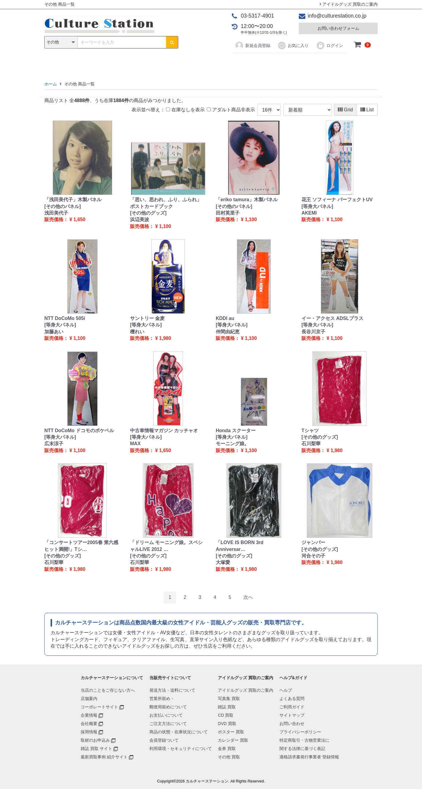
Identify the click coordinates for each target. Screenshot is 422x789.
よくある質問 (291, 698)
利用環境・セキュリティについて (180, 748)
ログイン (329, 45)
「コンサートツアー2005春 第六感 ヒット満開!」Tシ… (81, 545)
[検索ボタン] (172, 42)
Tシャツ (310, 430)
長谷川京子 (313, 331)
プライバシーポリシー (300, 731)
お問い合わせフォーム (338, 28)
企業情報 (89, 715)
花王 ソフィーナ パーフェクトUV (337, 199)
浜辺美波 (139, 219)
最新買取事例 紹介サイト (104, 756)
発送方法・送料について (172, 690)
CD (168, 62)
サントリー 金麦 (147, 318)
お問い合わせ (291, 723)
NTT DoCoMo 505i (64, 318)
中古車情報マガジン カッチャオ (164, 430)
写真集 (126, 62)
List (367, 109)
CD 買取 (225, 715)
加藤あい (53, 331)
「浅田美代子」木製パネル (72, 199)
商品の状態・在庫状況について (178, 731)
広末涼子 (53, 443)
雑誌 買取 (227, 706)
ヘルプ (285, 690)
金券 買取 (227, 748)
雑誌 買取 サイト (96, 748)
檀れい (137, 331)
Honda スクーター (236, 430)
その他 (295, 62)
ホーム (50, 84)
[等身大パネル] (317, 206)
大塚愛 (223, 562)
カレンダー (245, 62)
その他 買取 (229, 756)
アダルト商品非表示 (231, 109)
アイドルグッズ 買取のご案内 (349, 4)
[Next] (248, 597)
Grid (345, 109)
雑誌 (149, 62)
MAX (135, 443)
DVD (187, 62)
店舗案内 (89, 698)
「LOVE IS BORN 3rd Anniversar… (239, 545)
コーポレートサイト (99, 706)
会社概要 (89, 723)
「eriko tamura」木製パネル (247, 199)
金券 (273, 62)
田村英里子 (228, 212)
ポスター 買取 (231, 731)
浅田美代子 (56, 212)
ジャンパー (313, 542)
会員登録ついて (164, 740)
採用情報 (89, 731)
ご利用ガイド (291, 706)
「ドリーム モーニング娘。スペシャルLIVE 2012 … (166, 545)
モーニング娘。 (232, 443)
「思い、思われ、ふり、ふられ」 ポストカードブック (165, 203)
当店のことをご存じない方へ (108, 690)
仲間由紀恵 (228, 331)
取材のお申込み (95, 740)
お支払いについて (166, 715)
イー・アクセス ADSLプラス (332, 318)
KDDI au (225, 318)
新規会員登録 (252, 45)
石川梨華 (311, 443)
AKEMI (309, 212)
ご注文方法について (168, 723)
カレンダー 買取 (233, 740)
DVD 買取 (227, 723)
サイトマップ (291, 715)
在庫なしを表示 (185, 109)
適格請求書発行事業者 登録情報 (309, 756)
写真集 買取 (229, 698)
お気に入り (293, 45)
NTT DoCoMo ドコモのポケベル (79, 430)
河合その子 (313, 555)
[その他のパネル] (62, 206)
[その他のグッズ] (148, 212)
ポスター (213, 62)
